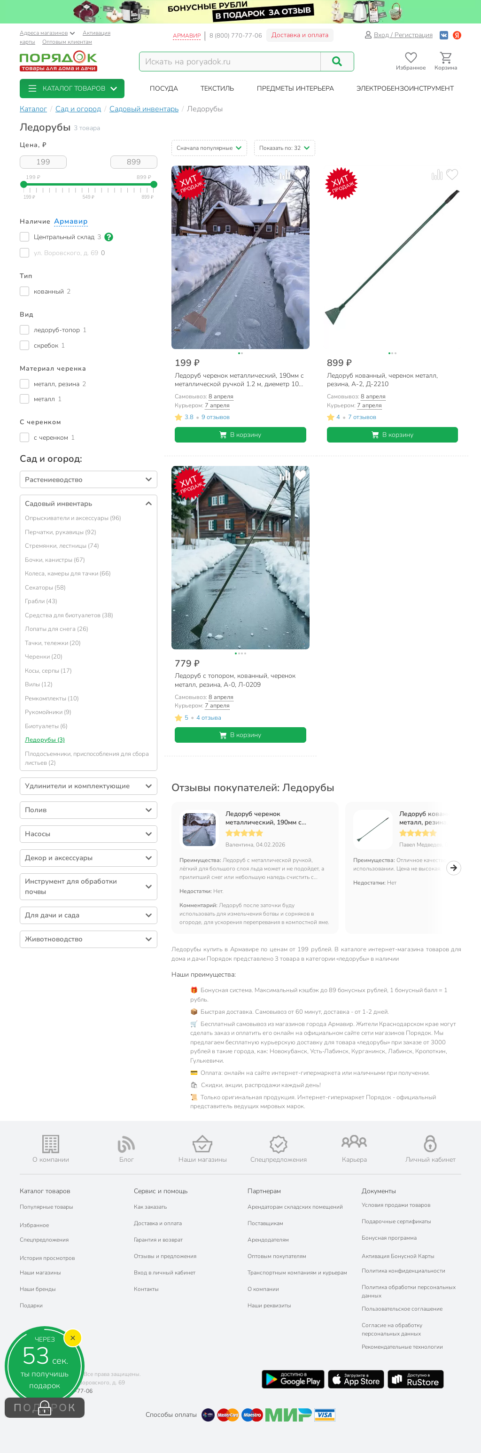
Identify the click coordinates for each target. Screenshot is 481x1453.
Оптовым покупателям (277, 1256)
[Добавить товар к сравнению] (285, 174)
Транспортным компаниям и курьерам (297, 1272)
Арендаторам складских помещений (295, 1207)
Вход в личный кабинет (164, 1272)
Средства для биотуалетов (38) (69, 615)
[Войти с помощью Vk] (444, 35)
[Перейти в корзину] (446, 61)
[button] (72, 88)
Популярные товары (46, 1207)
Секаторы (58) (45, 587)
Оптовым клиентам (67, 42)
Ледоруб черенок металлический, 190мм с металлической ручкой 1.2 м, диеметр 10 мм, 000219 (270, 818)
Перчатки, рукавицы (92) (60, 532)
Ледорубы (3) (45, 740)
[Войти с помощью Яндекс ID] (457, 35)
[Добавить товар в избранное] (300, 174)
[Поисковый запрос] (230, 61)
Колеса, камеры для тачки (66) (68, 573)
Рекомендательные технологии (402, 1347)
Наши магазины (40, 1272)
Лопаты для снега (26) (56, 629)
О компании (263, 1289)
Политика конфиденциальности (403, 1270)
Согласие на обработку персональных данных (392, 1329)
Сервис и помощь (160, 1191)
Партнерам (264, 1191)
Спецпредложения (44, 1239)
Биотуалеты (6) (46, 726)
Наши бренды (38, 1289)
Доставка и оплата (300, 35)
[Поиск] (337, 61)
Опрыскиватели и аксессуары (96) (73, 518)
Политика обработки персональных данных (409, 1291)
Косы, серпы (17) (48, 671)
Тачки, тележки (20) (53, 643)
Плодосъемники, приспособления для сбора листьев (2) (87, 759)
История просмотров (47, 1258)
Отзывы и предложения (165, 1256)
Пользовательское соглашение (402, 1309)
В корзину (240, 434)
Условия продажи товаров (396, 1205)
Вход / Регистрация (399, 35)
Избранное (34, 1225)
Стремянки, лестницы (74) (62, 546)
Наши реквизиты (269, 1305)
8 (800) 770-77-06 (235, 35)
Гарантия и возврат (158, 1239)
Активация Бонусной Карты (398, 1256)
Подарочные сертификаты (396, 1221)
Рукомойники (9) (48, 712)
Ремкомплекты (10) (52, 698)
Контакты (146, 1289)
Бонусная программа (389, 1238)
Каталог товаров (45, 1191)
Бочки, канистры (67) (55, 560)
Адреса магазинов (47, 33)
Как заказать (150, 1207)
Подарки (31, 1305)
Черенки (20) (43, 657)
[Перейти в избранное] (411, 61)
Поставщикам (265, 1223)
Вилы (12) (39, 684)
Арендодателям (268, 1239)
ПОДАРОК (45, 1408)
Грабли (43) (41, 601)
